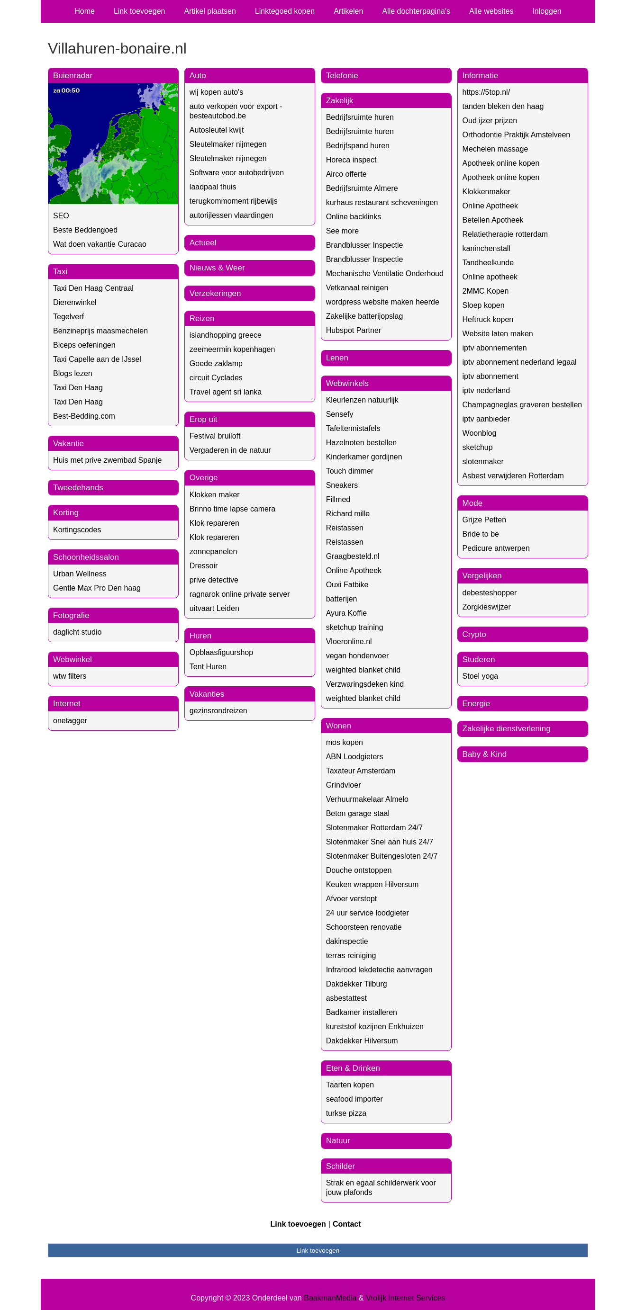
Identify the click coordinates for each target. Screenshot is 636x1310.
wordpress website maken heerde (382, 302)
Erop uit (204, 419)
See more (342, 231)
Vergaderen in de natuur (230, 450)
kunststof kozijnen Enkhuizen (375, 1027)
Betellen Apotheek (493, 220)
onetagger (70, 721)
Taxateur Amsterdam (361, 771)
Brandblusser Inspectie (364, 245)
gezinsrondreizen (218, 711)
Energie (477, 703)
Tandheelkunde (488, 263)
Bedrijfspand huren (358, 146)
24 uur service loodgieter (367, 913)
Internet (67, 703)
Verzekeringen (215, 293)
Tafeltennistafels (353, 428)
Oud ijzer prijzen (490, 121)
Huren (200, 635)
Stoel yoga (481, 676)
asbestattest (346, 998)
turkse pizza (346, 1113)
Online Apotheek (354, 570)
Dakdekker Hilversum (362, 1041)
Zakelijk (340, 100)
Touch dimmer (349, 471)
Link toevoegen (139, 11)
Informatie (481, 75)
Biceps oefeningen (84, 345)
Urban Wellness (80, 574)
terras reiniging (351, 955)
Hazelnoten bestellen (361, 443)
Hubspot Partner (354, 330)
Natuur (338, 1140)
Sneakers (342, 485)
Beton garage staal (358, 813)
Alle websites (491, 11)
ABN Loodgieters (354, 757)
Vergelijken (482, 575)
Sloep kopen (484, 305)
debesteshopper (490, 593)
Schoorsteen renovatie (364, 927)
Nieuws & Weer (217, 267)
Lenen (337, 357)
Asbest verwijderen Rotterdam (513, 476)
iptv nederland (486, 390)
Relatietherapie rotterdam (505, 234)
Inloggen (546, 11)
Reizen (202, 318)
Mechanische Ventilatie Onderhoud (385, 273)
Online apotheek (490, 277)
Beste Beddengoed (85, 230)
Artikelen (348, 11)
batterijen (341, 599)
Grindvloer (343, 785)
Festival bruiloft (215, 436)
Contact (347, 1224)
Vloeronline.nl (349, 641)
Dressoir (204, 566)
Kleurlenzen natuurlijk (362, 400)
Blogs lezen (72, 373)
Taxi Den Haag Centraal (93, 288)
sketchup (478, 447)
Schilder (340, 1166)
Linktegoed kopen (285, 11)
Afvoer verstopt (351, 899)
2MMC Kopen (486, 291)
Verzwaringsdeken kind (365, 684)
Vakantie (68, 443)
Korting (66, 512)
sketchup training (354, 627)
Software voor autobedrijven (237, 173)
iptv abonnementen (495, 348)
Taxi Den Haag (78, 388)
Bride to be (481, 534)
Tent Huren (208, 667)
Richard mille (348, 514)
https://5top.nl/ (486, 92)
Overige (204, 477)
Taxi (60, 271)
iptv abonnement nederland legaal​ (520, 362)
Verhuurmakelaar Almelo (367, 799)
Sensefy (340, 414)
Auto (198, 75)
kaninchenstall (486, 248)
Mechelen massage (495, 149)
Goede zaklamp (216, 363)
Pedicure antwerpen (496, 548)
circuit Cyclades (216, 378)
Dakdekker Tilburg (356, 984)
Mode (473, 503)
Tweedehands (78, 487)
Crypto (474, 634)
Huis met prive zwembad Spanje (107, 460)
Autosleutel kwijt (217, 130)
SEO (61, 216)
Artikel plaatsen (210, 11)
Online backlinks (354, 217)
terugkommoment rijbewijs (234, 201)
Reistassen (344, 528)
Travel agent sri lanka (226, 392)
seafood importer (354, 1099)
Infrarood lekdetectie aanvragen (379, 970)
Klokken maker (215, 495)
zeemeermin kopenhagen (232, 349)
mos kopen (344, 742)
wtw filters (69, 676)
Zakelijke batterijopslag (364, 316)
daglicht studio (77, 632)
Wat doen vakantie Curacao (99, 244)
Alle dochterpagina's (416, 11)
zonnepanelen (213, 551)
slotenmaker (483, 462)
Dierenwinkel (75, 302)
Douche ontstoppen (359, 870)
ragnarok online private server (240, 594)
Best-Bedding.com (84, 416)
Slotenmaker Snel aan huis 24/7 (380, 842)
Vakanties (207, 694)
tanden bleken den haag (503, 106)
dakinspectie (347, 941)
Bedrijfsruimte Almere (362, 188)
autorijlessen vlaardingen (231, 215)
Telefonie (342, 75)
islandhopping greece (226, 335)
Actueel (203, 242)
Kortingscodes (77, 530)
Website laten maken (498, 334)
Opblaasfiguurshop (221, 652)
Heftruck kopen (488, 319)
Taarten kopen (350, 1085)
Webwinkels (347, 383)
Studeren (479, 659)
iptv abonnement (490, 376)
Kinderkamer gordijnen (364, 457)
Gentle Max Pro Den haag (97, 588)
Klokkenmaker (486, 192)
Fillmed (338, 499)
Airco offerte (346, 174)
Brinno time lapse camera (232, 509)
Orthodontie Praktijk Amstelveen (517, 135)
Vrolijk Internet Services (405, 1298)
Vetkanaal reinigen (357, 288)
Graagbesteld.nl (353, 556)
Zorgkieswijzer (487, 607)
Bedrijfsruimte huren (360, 117)
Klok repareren (214, 523)
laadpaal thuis (213, 187)
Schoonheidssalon (86, 557)
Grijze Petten (484, 520)
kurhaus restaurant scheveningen (382, 202)
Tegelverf (68, 317)
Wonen (339, 725)
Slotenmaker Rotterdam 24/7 (374, 828)
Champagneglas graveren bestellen (522, 405)
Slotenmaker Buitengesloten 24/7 (382, 856)
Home (84, 11)
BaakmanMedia (330, 1298)
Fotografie (71, 615)
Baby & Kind (485, 754)
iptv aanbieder (486, 419)
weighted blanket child (363, 670)
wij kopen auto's (216, 92)
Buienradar (72, 75)
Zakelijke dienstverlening (507, 728)
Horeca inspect (351, 160)
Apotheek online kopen (501, 163)
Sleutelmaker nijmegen (228, 144)
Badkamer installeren (361, 1012)
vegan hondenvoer (357, 656)
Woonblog (480, 433)
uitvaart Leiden (214, 608)
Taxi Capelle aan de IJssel (97, 359)
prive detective (214, 580)
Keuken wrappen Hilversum (372, 884)
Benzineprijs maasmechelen (100, 331)
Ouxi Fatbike (347, 585)
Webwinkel (72, 659)
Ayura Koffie (346, 613)
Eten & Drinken (353, 1068)
